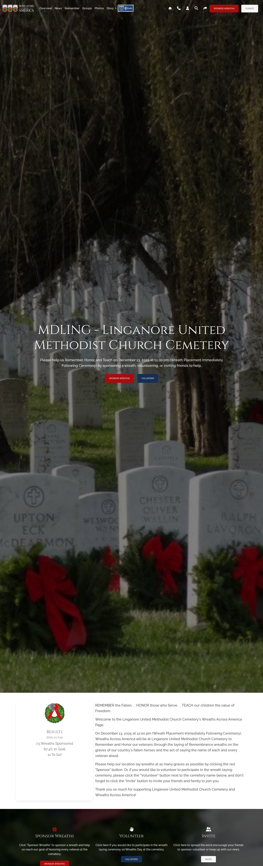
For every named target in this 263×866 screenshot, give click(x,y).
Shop (110, 8)
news (58, 8)
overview (45, 8)
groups (87, 8)
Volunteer (148, 378)
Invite (208, 859)
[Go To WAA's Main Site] (170, 8)
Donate (250, 8)
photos (99, 8)
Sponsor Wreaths (224, 8)
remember (72, 8)
